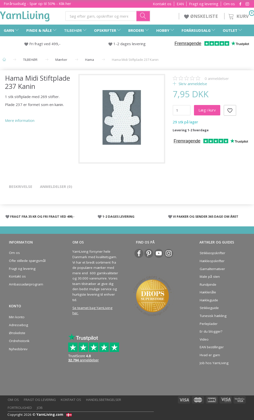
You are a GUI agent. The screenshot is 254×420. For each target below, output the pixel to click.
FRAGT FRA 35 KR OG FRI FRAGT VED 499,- (42, 216)
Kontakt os (162, 3)
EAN (180, 3)
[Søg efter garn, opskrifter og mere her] (143, 15)
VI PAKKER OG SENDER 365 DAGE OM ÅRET (205, 216)
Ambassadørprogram (26, 284)
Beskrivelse (20, 186)
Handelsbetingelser (103, 399)
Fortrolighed (20, 407)
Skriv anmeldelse (192, 83)
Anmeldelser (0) (56, 186)
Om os (229, 3)
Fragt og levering (203, 3)
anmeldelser (217, 78)
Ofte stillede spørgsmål (27, 260)
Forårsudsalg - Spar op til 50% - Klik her (37, 3)
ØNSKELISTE (201, 16)
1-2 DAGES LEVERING (118, 216)
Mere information (19, 120)
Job (40, 407)
